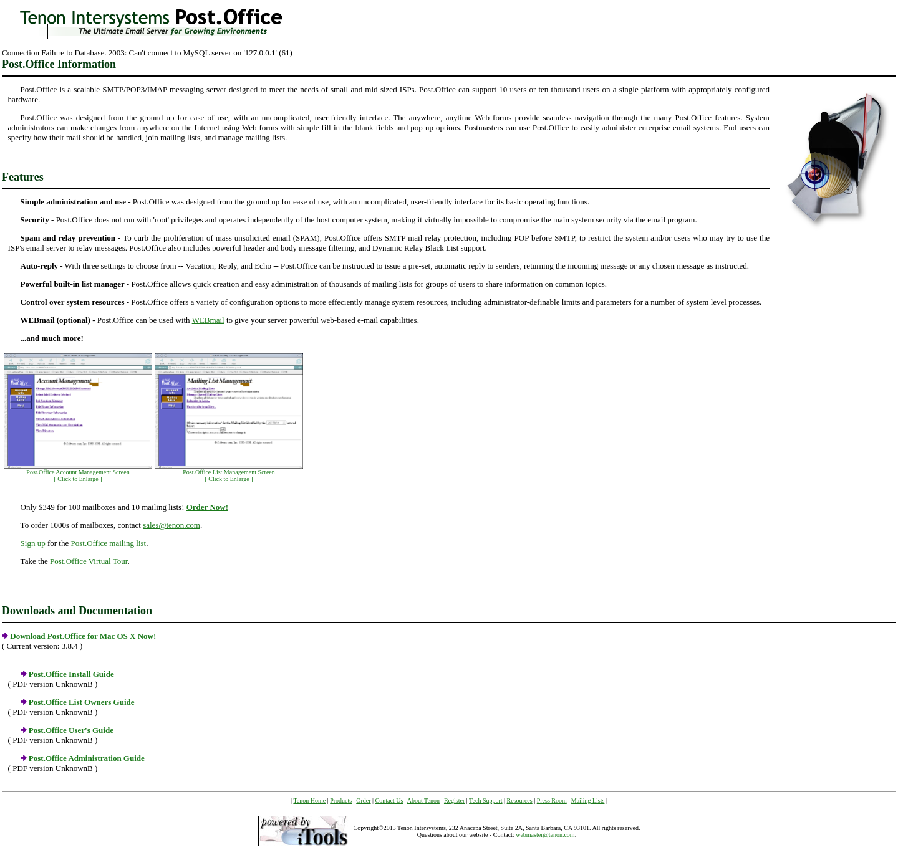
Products (341, 800)
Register (454, 800)
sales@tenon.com (171, 525)
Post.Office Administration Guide (87, 758)
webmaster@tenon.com (545, 834)
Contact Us (389, 800)
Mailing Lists (588, 800)
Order (363, 800)
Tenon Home (309, 800)
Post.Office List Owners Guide (82, 702)
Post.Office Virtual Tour (88, 561)
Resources (520, 800)
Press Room (552, 800)
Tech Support (485, 800)
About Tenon (423, 800)
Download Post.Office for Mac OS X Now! (83, 636)
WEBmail (208, 320)
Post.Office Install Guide (71, 674)
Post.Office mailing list (108, 543)
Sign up (33, 543)
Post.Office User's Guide (71, 730)
